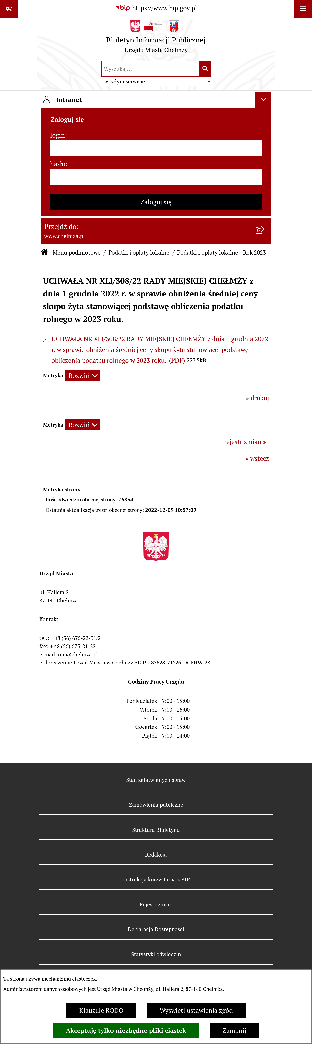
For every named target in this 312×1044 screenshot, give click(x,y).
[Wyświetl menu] (303, 9)
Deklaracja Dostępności (156, 929)
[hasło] (156, 177)
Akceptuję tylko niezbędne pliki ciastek (126, 1030)
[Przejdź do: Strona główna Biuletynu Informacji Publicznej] (44, 252)
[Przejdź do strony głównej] (156, 38)
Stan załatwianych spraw (156, 779)
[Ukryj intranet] (263, 100)
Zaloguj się (156, 202)
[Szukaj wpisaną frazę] (205, 69)
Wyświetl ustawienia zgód (196, 1010)
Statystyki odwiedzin (156, 954)
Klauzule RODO (101, 1010)
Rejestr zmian (156, 904)
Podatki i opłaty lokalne (138, 252)
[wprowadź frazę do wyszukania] (150, 69)
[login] (156, 148)
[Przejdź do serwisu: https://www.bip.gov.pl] (156, 8)
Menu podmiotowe (77, 252)
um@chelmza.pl (78, 654)
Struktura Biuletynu (156, 829)
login (57, 135)
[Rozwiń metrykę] (82, 375)
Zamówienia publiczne (156, 804)
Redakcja (156, 854)
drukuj (260, 398)
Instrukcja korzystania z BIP (156, 879)
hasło (57, 164)
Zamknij (234, 1031)
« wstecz (257, 458)
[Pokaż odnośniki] (9, 9)
